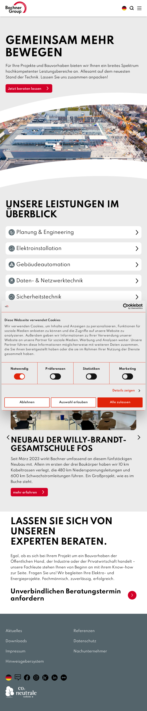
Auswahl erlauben (73, 402)
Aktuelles (14, 631)
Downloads (16, 641)
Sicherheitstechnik (73, 297)
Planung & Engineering (73, 232)
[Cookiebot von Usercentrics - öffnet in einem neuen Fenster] (126, 306)
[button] (124, 8)
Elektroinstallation (73, 248)
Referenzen (84, 631)
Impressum (15, 651)
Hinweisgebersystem (25, 662)
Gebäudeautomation (73, 265)
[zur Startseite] (16, 8)
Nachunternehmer (90, 651)
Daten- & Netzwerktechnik (73, 281)
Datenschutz (85, 641)
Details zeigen (123, 390)
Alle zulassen (120, 402)
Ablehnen (27, 402)
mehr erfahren (25, 492)
